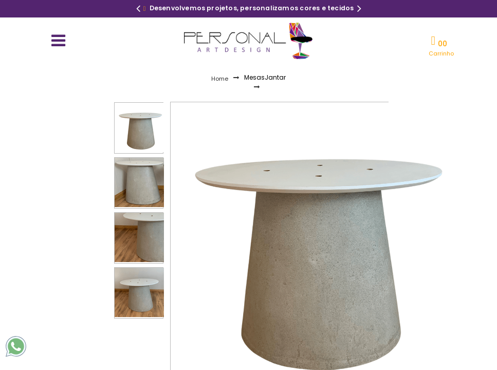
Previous (138, 10)
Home (219, 79)
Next (359, 10)
